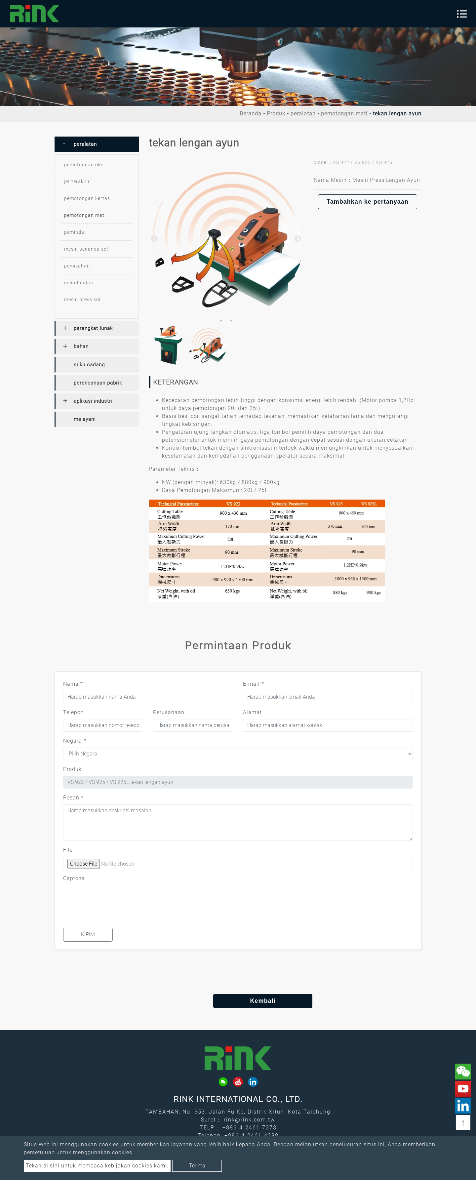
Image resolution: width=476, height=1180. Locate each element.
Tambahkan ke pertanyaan (368, 201)
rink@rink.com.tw (249, 1120)
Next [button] (297, 238)
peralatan (303, 113)
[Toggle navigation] (462, 13)
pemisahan (77, 265)
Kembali (238, 1000)
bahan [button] (81, 346)
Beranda (250, 113)
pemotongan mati (344, 113)
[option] (226, 238)
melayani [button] (85, 419)
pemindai (75, 232)
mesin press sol (82, 299)
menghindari (79, 282)
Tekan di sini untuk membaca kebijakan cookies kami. (97, 1165)
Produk (276, 113)
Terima (197, 1165)
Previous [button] (153, 238)
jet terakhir (77, 181)
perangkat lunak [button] (93, 328)
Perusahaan (168, 712)
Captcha (74, 878)
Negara (74, 741)
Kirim (88, 934)
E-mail (253, 684)
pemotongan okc (83, 164)
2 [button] (231, 320)
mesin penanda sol (86, 249)
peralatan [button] (85, 144)
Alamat (252, 712)
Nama (73, 684)
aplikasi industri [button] (93, 401)
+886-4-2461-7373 (249, 1127)
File (68, 850)
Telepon (73, 712)
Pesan (73, 797)
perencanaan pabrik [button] (98, 383)
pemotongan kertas (87, 198)
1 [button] (221, 320)
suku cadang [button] (89, 365)
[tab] (97, 144)
